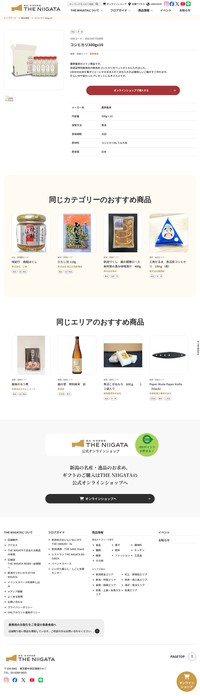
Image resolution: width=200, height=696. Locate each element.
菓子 (117, 550)
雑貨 (98, 560)
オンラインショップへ (98, 503)
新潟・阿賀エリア (106, 584)
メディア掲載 (15, 596)
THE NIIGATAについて (84, 10)
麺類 (98, 555)
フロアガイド (118, 10)
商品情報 (143, 10)
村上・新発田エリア (136, 579)
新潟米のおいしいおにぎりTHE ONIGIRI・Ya (67, 547)
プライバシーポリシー (20, 612)
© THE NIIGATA (198, 348)
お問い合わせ (15, 607)
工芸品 (138, 560)
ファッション (122, 560)
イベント (166, 10)
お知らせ (185, 10)
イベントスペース (61, 568)
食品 (98, 550)
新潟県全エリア (104, 579)
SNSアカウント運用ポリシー (24, 617)
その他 (99, 565)
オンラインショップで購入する (131, 90)
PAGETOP (183, 656)
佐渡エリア (131, 595)
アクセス (13, 550)
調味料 (138, 550)
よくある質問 (15, 601)
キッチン (139, 555)
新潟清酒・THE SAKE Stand (68, 554)
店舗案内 (13, 545)
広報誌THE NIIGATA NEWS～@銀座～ (24, 568)
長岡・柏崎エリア (106, 590)
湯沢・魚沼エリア (135, 590)
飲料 (117, 555)
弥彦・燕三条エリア (136, 584)
